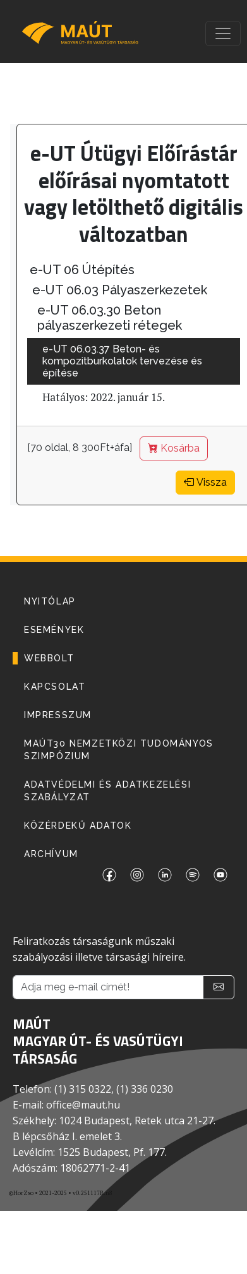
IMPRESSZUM (58, 715)
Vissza (205, 482)
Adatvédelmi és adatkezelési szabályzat (107, 790)
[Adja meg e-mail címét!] (108, 987)
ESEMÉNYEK (54, 630)
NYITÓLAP (50, 601)
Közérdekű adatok (78, 825)
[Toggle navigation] (223, 33)
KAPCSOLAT (54, 687)
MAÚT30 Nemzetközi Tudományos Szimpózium (119, 749)
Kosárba (174, 448)
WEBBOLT (49, 658)
